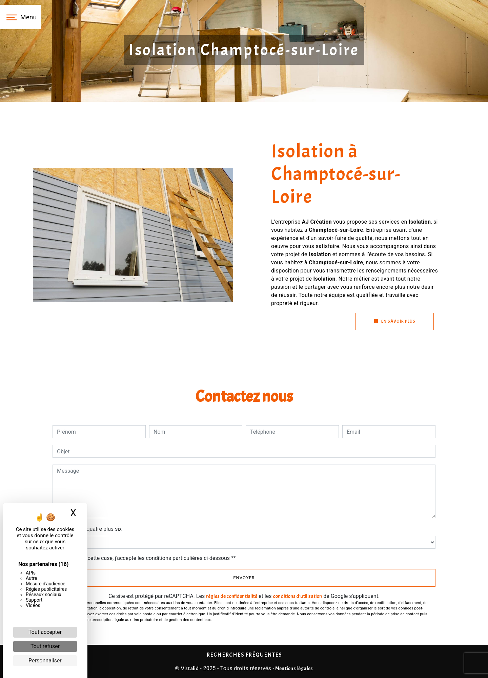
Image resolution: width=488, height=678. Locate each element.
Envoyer (244, 577)
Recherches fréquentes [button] (244, 654)
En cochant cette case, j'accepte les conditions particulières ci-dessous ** (147, 558)
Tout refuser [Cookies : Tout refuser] (45, 646)
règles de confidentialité (231, 596)
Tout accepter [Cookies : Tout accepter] (45, 632)
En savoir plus (394, 321)
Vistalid (190, 668)
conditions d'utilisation (297, 596)
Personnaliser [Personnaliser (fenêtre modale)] (45, 660)
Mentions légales (293, 668)
